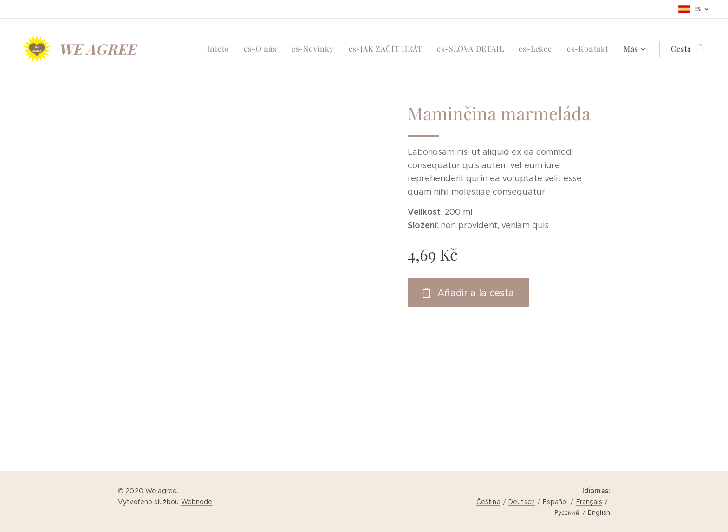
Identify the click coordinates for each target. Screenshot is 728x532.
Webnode (197, 502)
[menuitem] (221, 48)
